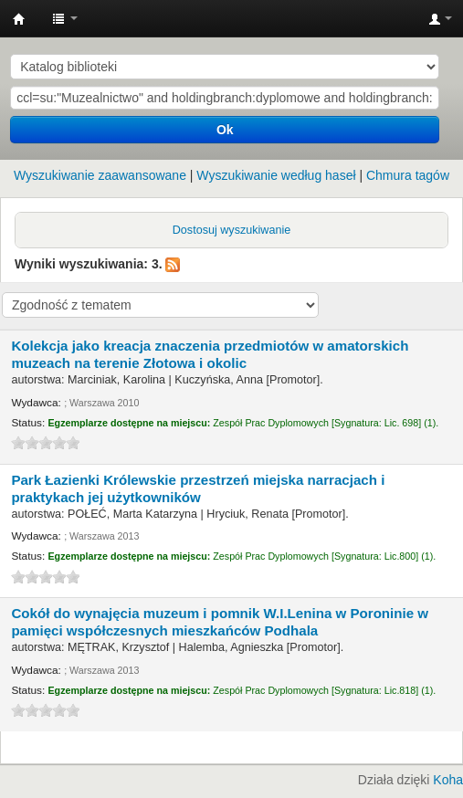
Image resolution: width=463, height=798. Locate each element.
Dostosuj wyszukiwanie (232, 230)
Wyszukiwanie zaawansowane (100, 175)
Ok (225, 129)
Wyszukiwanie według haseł (275, 175)
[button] (64, 18)
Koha (448, 779)
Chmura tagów (407, 175)
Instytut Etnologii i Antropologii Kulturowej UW (19, 19)
